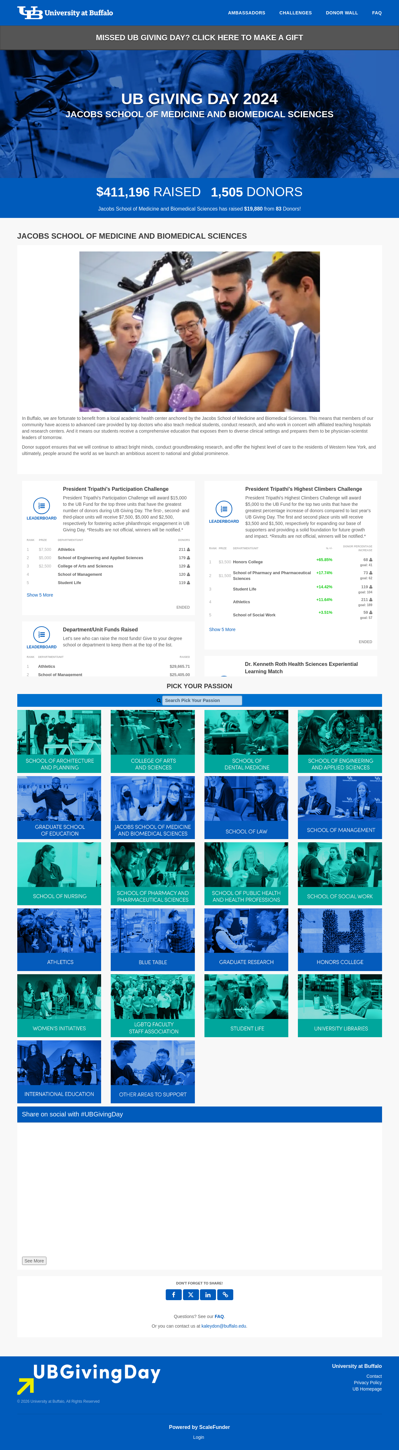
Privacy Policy (368, 1382)
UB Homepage (367, 1389)
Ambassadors (247, 12)
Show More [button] (40, 595)
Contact (374, 1376)
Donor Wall (342, 12)
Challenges (295, 12)
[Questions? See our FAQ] (219, 1316)
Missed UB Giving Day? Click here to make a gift (199, 37)
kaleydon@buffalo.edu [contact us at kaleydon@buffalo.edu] (224, 1326)
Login (198, 1437)
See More (34, 1260)
